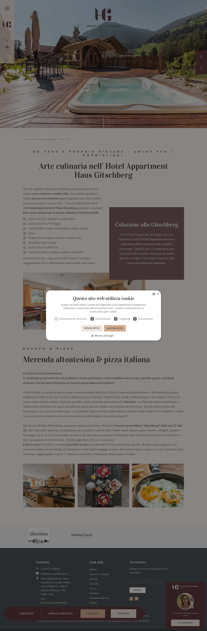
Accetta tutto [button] (115, 328)
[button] (103, 335)
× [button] (158, 294)
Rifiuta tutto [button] (91, 328)
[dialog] (103, 315)
